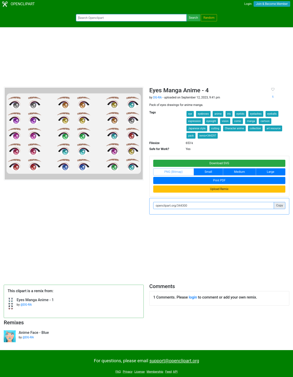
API (175, 371)
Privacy (127, 371)
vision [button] (225, 121)
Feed (168, 371)
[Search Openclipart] (131, 17)
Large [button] (270, 172)
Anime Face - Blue (34, 332)
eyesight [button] (211, 121)
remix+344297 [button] (207, 135)
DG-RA (157, 97)
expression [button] (194, 121)
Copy (279, 205)
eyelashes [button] (256, 113)
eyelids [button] (240, 113)
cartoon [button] (264, 121)
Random (209, 17)
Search (193, 17)
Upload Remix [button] (219, 189)
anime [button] (217, 113)
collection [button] (255, 128)
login (193, 297)
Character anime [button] (234, 128)
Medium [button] (239, 172)
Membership (154, 371)
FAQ (118, 371)
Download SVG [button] (219, 163)
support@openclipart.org (174, 360)
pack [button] (191, 135)
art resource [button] (273, 128)
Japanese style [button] (197, 128)
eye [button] (190, 113)
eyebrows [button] (203, 113)
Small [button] (208, 172)
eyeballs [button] (272, 113)
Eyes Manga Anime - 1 (35, 300)
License (139, 371)
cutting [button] (215, 128)
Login (248, 4)
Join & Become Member (272, 4)
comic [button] (237, 121)
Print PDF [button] (219, 180)
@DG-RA (26, 304)
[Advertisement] (146, 59)
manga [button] (251, 121)
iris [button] (229, 113)
